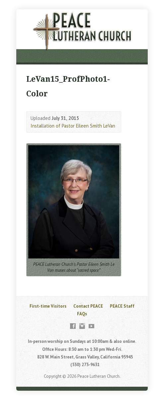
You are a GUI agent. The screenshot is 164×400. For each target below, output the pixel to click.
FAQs (82, 314)
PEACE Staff (122, 306)
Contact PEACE (88, 306)
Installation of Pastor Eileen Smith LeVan (73, 126)
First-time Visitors (48, 306)
